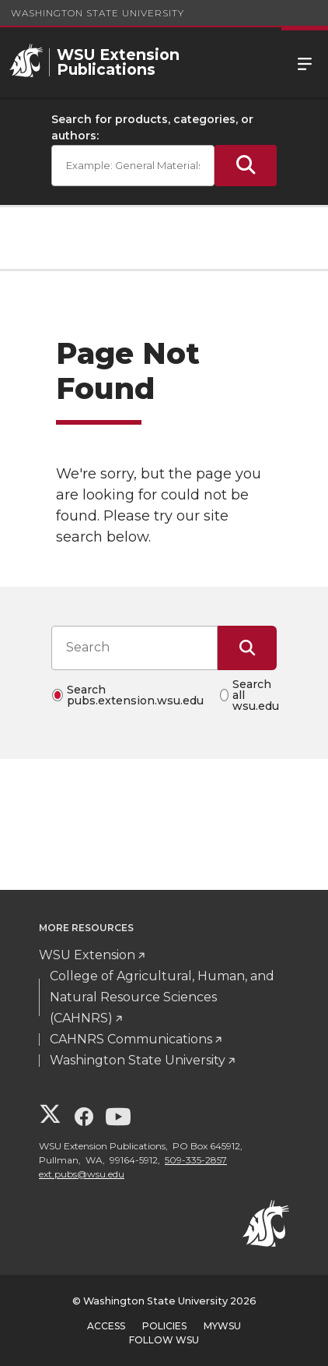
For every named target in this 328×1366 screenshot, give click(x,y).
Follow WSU (164, 1340)
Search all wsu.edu (255, 695)
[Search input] (134, 647)
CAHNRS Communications (131, 1039)
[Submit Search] (246, 165)
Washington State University (97, 13)
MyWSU (222, 1326)
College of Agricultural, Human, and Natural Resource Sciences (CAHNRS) (162, 997)
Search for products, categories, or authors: (152, 127)
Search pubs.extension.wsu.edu (135, 695)
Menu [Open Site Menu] (304, 62)
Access (106, 1326)
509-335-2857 (196, 1160)
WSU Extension (87, 955)
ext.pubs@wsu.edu (81, 1174)
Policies (164, 1326)
